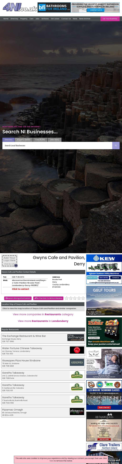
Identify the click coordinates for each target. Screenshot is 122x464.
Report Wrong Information (18, 298)
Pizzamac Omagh (12, 409)
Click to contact (20, 289)
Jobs (37, 19)
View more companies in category (43, 314)
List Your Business (110, 19)
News (75, 19)
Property (23, 19)
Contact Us (66, 19)
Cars (31, 19)
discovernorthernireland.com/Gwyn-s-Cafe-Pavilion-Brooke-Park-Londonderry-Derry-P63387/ (29, 283)
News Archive (84, 19)
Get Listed (55, 19)
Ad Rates (45, 19)
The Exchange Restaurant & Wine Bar (24, 336)
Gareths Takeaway (13, 372)
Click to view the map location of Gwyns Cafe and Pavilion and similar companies (39, 308)
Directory (14, 19)
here (51, 461)
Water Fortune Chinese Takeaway (22, 348)
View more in (43, 321)
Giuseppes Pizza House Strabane (21, 360)
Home (5, 19)
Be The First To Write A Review (49, 298)
